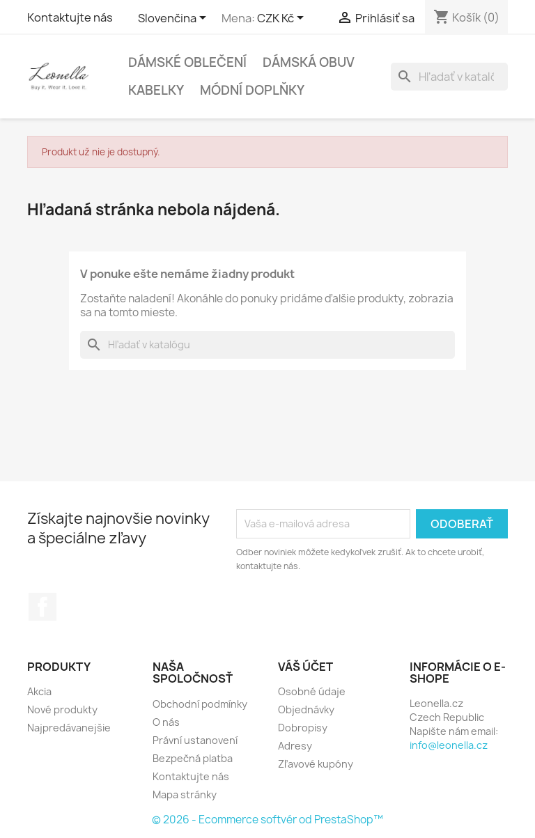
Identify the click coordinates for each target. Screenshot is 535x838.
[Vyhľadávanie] (449, 77)
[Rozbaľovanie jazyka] (174, 18)
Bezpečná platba (193, 758)
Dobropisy (302, 727)
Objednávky (306, 709)
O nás (166, 722)
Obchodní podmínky (200, 704)
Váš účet (305, 666)
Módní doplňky (252, 90)
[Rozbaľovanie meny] (283, 18)
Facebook (42, 607)
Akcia (39, 691)
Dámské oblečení (187, 62)
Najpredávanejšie (69, 727)
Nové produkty (62, 709)
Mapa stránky (185, 794)
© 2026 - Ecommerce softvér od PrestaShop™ (267, 819)
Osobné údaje (312, 691)
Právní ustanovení (195, 740)
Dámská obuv (309, 62)
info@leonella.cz (449, 745)
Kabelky (156, 90)
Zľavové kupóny (315, 763)
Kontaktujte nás (70, 17)
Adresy (295, 745)
